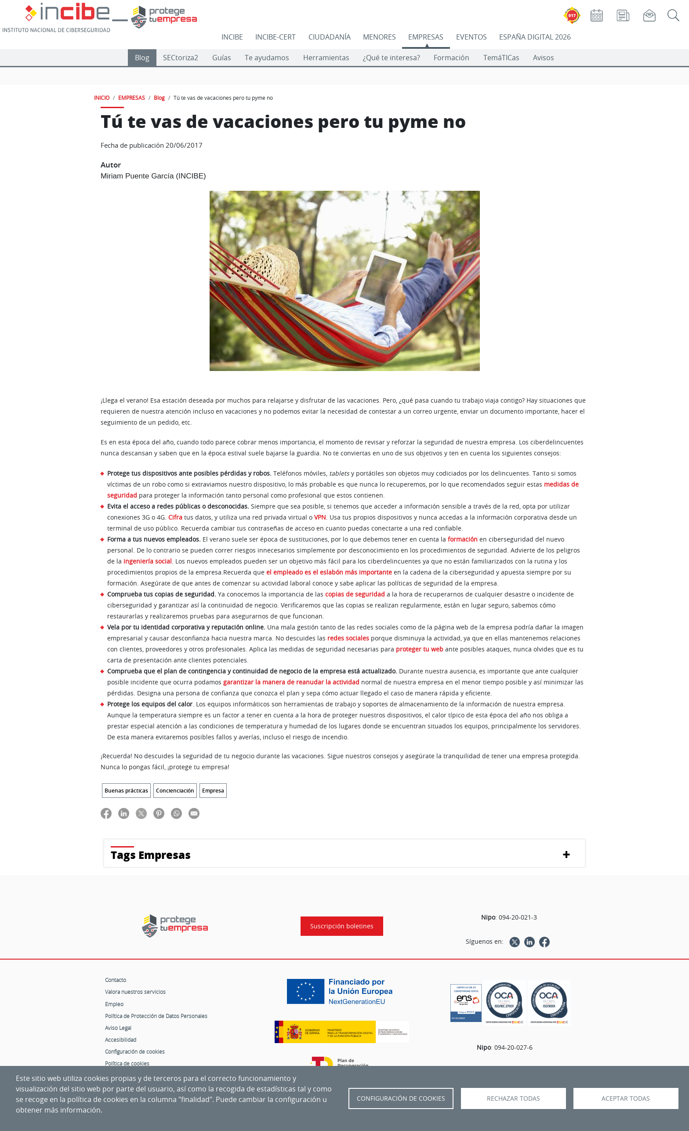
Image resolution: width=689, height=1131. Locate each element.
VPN (320, 517)
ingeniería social (147, 561)
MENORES (379, 37)
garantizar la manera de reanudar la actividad (291, 682)
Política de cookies (127, 1063)
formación (463, 539)
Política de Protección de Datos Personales (156, 1015)
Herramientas (326, 57)
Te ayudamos (267, 57)
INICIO (101, 97)
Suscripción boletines (342, 926)
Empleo (114, 1003)
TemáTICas (501, 57)
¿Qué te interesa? (391, 57)
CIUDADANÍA (329, 37)
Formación (451, 57)
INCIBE (232, 37)
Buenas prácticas (126, 790)
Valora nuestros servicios (135, 991)
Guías (221, 57)
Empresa (213, 790)
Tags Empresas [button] (151, 854)
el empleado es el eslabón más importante (329, 572)
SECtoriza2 (180, 57)
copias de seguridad (355, 594)
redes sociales (348, 638)
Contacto (115, 979)
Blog (142, 57)
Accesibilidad (120, 1039)
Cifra (175, 517)
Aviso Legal (118, 1027)
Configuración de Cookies (401, 1098)
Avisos (543, 57)
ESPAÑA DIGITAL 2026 (535, 37)
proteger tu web (419, 649)
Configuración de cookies (135, 1051)
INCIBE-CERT (275, 37)
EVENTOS (471, 37)
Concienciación (175, 790)
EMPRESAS (425, 37)
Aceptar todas (626, 1098)
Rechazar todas (513, 1098)
